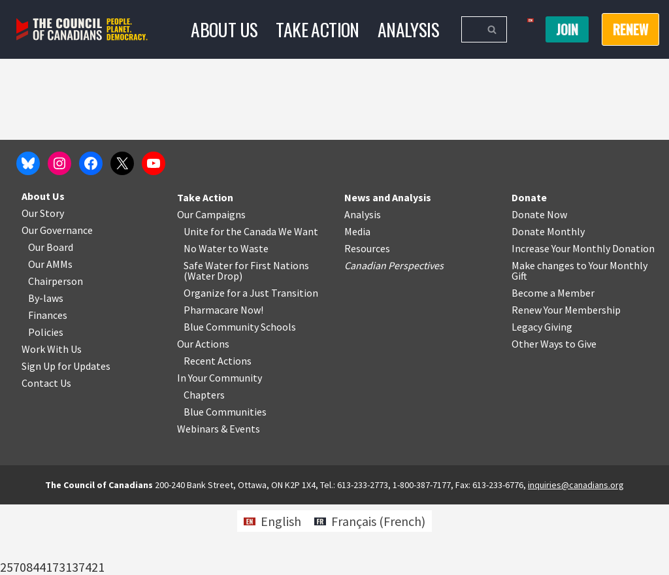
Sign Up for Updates (66, 436)
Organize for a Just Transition (251, 363)
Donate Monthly (548, 301)
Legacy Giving (542, 397)
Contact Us (46, 453)
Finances (47, 385)
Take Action (317, 29)
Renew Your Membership (566, 380)
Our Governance (57, 300)
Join (567, 29)
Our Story (43, 283)
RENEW (630, 29)
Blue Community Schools (240, 397)
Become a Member (553, 363)
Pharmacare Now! (223, 380)
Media (357, 301)
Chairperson (55, 351)
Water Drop (213, 346)
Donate (529, 267)
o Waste (251, 318)
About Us (223, 29)
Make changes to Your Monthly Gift (579, 341)
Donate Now (539, 284)
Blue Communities (225, 482)
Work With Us (52, 419)
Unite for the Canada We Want (251, 301)
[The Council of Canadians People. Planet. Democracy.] (82, 29)
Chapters (204, 465)
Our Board (50, 317)
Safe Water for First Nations (246, 335)
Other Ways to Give (554, 414)
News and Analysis (387, 267)
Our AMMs (50, 334)
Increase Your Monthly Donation (583, 318)
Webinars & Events (218, 499)
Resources (367, 318)
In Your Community (219, 448)
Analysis (408, 29)
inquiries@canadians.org (576, 555)
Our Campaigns (211, 284)
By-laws (45, 368)
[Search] (469, 29)
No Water (206, 318)
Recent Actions (218, 431)
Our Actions (203, 414)
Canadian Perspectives (394, 335)
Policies (45, 402)
